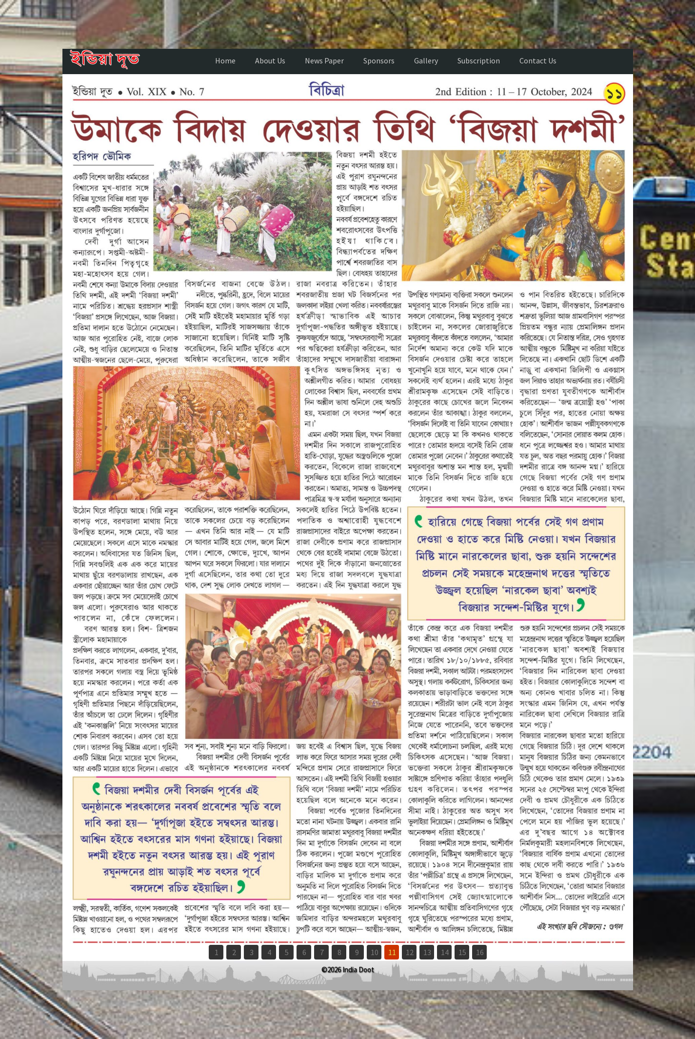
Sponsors (379, 60)
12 (410, 952)
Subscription (478, 60)
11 (392, 952)
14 (445, 952)
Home (225, 60)
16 (480, 952)
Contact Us (537, 60)
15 (462, 952)
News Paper (324, 60)
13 (427, 952)
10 (374, 952)
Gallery (426, 60)
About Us (270, 60)
